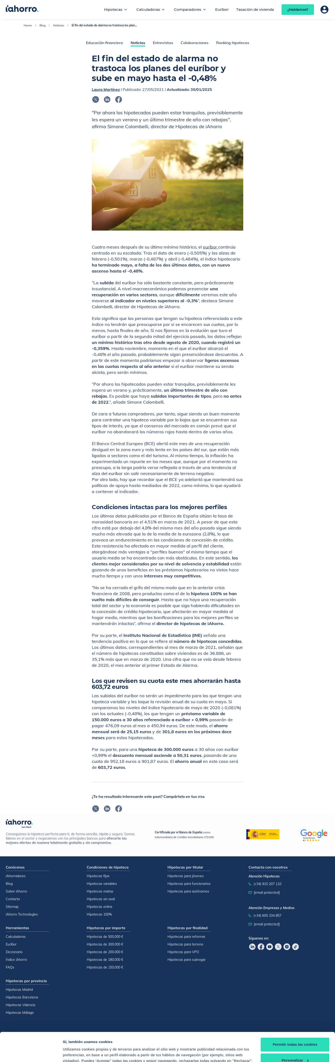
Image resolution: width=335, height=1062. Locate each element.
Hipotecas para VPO (183, 952)
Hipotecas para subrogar (187, 960)
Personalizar (295, 1033)
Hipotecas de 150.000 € (105, 967)
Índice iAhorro (16, 960)
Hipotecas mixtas (100, 891)
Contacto (13, 899)
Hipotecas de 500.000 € (105, 936)
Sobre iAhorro (16, 891)
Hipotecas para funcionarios (189, 884)
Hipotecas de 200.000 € (105, 952)
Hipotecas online (99, 907)
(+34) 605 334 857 (267, 915)
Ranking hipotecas (232, 42)
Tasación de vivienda (255, 9)
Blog (43, 25)
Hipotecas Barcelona (22, 997)
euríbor (210, 247)
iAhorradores (16, 876)
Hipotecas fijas (98, 876)
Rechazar (295, 1049)
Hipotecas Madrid (19, 989)
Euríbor (222, 9)
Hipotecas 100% (99, 914)
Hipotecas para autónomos (188, 891)
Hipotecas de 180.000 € (105, 960)
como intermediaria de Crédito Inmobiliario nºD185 (184, 834)
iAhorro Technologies (22, 914)
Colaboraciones (194, 42)
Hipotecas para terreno (185, 944)
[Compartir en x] (95, 99)
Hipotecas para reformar (186, 936)
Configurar (72, 1052)
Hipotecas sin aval (101, 899)
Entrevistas (163, 42)
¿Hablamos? (297, 9)
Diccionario (14, 952)
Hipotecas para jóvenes (186, 876)
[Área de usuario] (324, 9)
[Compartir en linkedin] (107, 99)
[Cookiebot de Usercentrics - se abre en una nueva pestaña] (31, 1052)
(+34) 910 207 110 (267, 884)
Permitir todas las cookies (295, 1017)
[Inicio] (22, 9)
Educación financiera (104, 42)
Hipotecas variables (102, 884)
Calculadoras (148, 9)
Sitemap (12, 907)
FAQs (10, 967)
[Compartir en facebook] (118, 99)
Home (28, 25)
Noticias (58, 25)
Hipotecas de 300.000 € (105, 944)
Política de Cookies (200, 1039)
